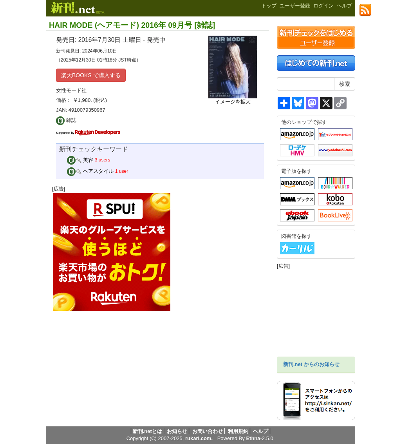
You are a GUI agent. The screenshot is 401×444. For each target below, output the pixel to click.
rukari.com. (199, 438)
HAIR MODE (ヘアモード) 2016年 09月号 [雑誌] (132, 25)
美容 (80, 160)
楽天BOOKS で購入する (91, 75)
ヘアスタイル (90, 171)
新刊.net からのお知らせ (311, 364)
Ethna (253, 438)
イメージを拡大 (233, 102)
